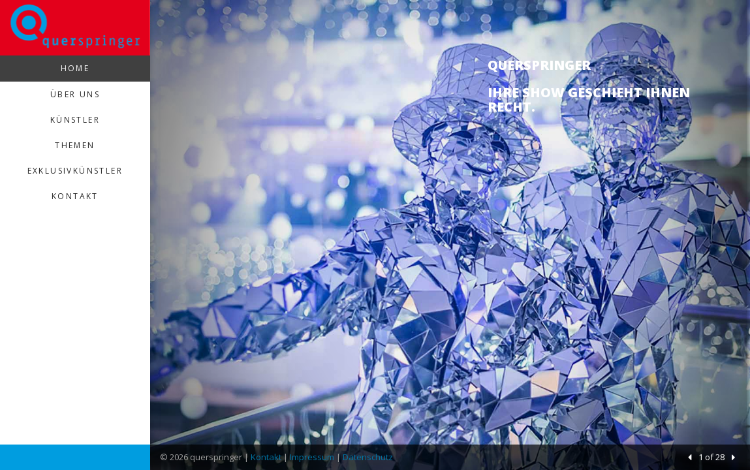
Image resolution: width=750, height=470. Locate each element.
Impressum (312, 457)
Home (75, 68)
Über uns (75, 94)
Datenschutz (368, 457)
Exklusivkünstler (75, 170)
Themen (75, 145)
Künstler (75, 119)
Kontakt (75, 196)
